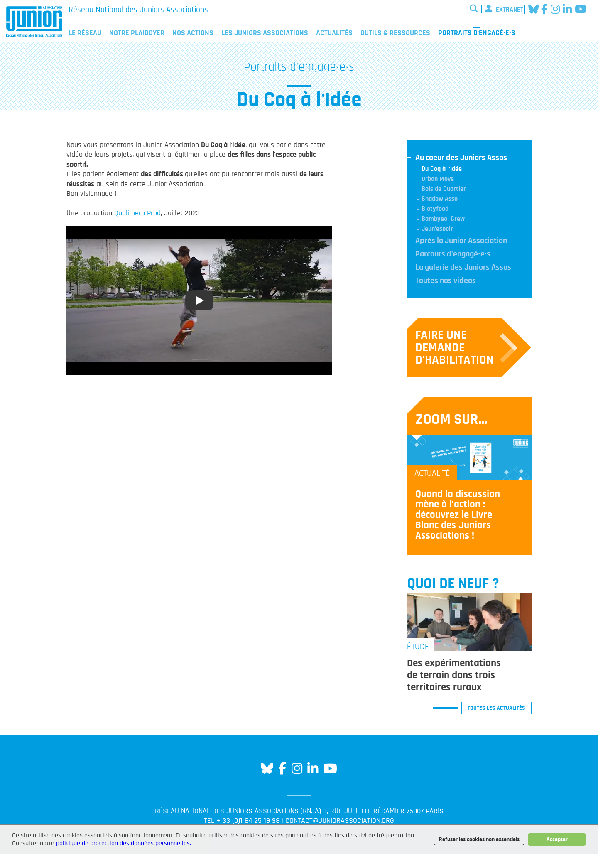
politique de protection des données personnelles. (123, 843)
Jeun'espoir (437, 228)
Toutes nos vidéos (445, 280)
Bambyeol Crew (443, 218)
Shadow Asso (440, 198)
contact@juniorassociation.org (339, 820)
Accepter (557, 839)
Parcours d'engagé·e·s (452, 254)
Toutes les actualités (496, 708)
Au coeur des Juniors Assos (461, 157)
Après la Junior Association (461, 240)
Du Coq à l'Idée (442, 168)
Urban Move (438, 178)
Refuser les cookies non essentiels (479, 839)
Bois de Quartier (444, 188)
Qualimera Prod (137, 213)
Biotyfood (435, 208)
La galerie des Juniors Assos (463, 267)
